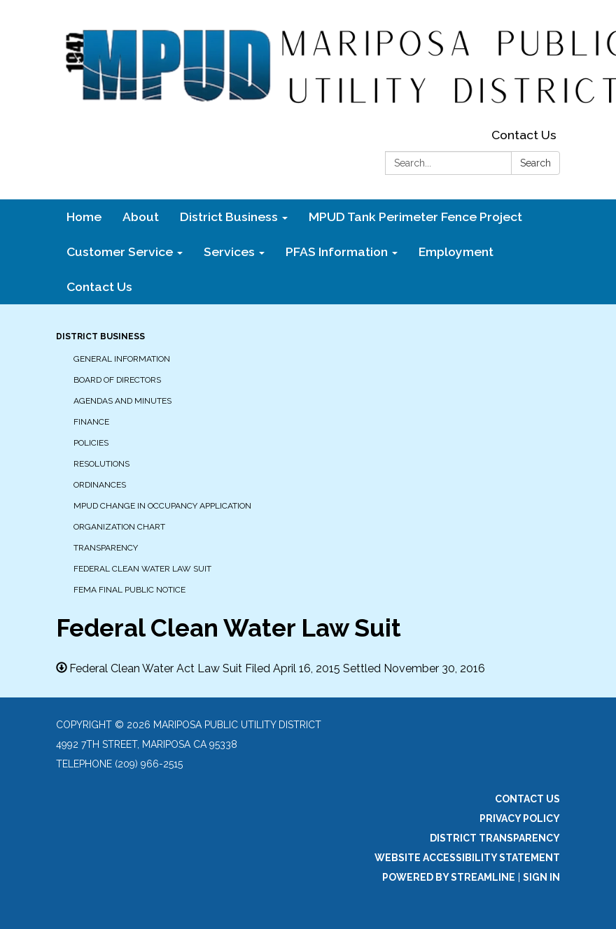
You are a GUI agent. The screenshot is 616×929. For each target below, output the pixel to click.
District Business (100, 336)
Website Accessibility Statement (467, 857)
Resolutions (102, 464)
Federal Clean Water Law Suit (142, 569)
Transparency (106, 548)
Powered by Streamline (448, 877)
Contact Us (523, 134)
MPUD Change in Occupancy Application (162, 506)
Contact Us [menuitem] (99, 286)
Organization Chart (119, 527)
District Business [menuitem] (229, 216)
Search (535, 163)
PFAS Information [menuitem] (337, 251)
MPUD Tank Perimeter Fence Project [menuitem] (415, 216)
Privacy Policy (519, 818)
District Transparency (495, 838)
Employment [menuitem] (456, 251)
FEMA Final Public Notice (130, 590)
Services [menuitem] (229, 251)
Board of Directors (117, 380)
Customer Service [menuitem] (119, 251)
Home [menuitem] (84, 216)
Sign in (541, 877)
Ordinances (100, 485)
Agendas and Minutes (123, 401)
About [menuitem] (140, 216)
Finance (91, 422)
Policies (91, 443)
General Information (122, 359)
